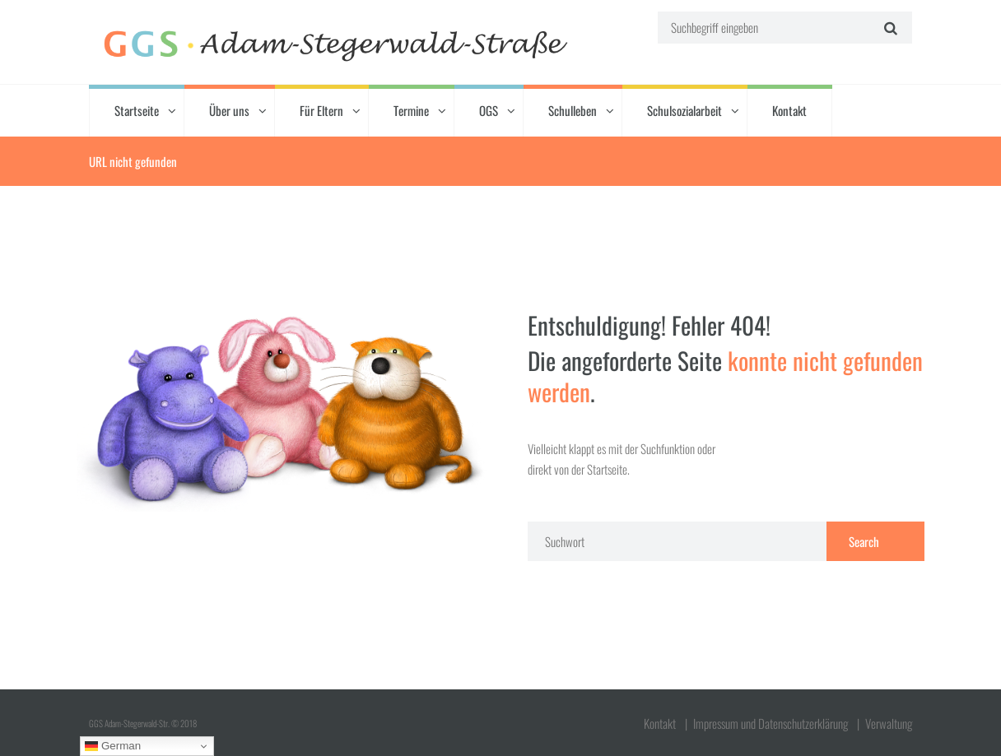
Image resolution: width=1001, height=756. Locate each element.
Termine (411, 110)
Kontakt (789, 110)
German (113, 746)
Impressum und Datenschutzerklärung (770, 723)
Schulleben (572, 110)
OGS (488, 110)
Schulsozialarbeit (684, 110)
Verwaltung (888, 723)
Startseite (136, 110)
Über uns (229, 110)
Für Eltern (321, 110)
